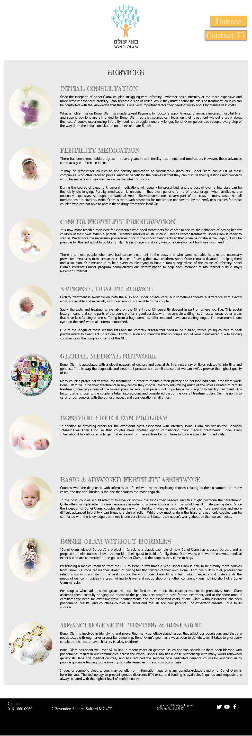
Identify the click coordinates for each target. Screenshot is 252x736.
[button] (228, 21)
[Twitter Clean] (219, 707)
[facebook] (234, 707)
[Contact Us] (226, 35)
